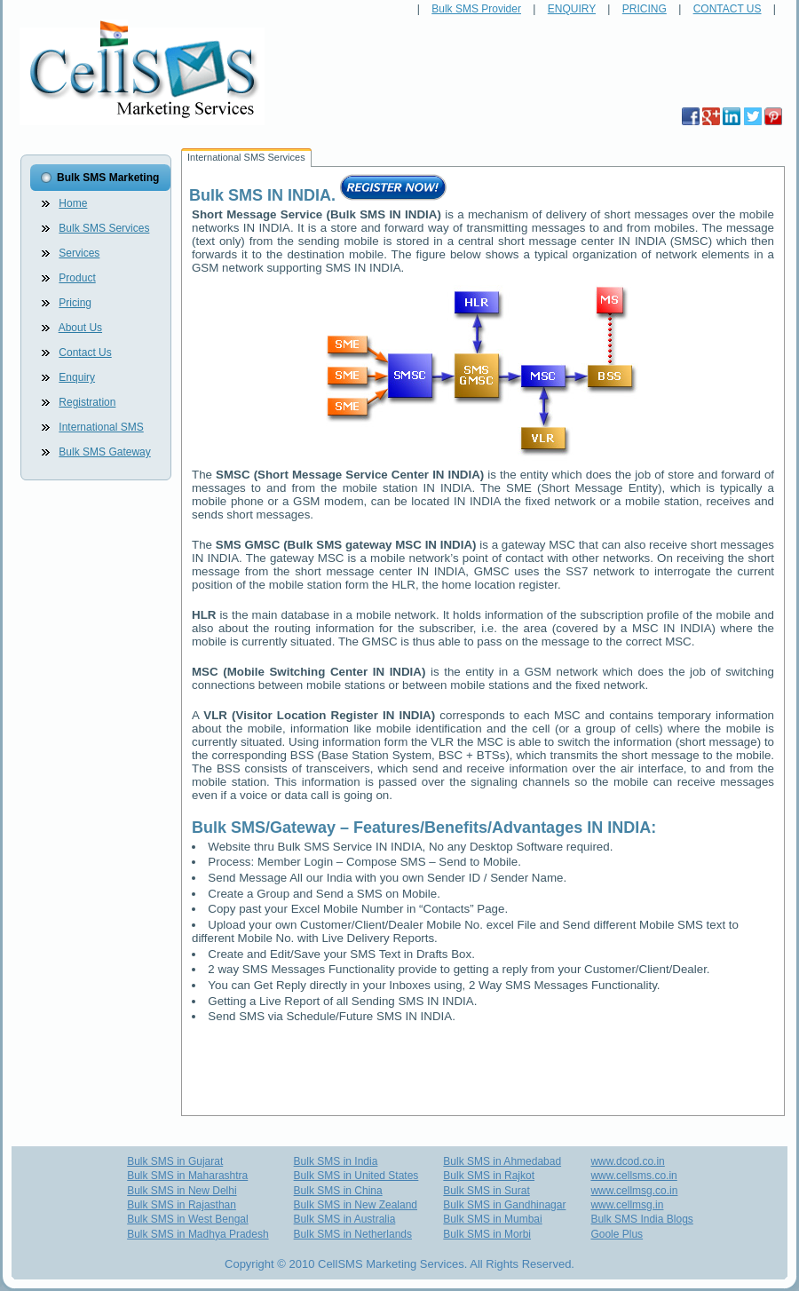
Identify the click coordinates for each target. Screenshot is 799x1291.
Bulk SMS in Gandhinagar (504, 1205)
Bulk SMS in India (336, 1161)
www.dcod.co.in (627, 1161)
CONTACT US (727, 9)
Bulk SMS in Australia (345, 1219)
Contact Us (85, 352)
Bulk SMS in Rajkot (488, 1175)
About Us (80, 327)
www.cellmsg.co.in (633, 1190)
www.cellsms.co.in (633, 1175)
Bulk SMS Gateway (104, 452)
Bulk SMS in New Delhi (181, 1190)
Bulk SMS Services (104, 228)
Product (77, 278)
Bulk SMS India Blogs (641, 1219)
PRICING (644, 9)
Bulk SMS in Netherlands (353, 1234)
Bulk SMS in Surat (486, 1190)
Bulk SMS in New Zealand (355, 1205)
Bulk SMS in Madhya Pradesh (197, 1234)
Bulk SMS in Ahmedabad (502, 1161)
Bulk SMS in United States (356, 1175)
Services (79, 253)
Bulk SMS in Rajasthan (181, 1205)
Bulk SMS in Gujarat (175, 1161)
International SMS (101, 427)
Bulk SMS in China (338, 1190)
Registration (87, 402)
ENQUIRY (572, 9)
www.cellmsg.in (626, 1205)
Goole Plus (616, 1234)
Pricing (75, 303)
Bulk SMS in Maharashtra (187, 1175)
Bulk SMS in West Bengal (188, 1219)
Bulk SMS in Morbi (487, 1234)
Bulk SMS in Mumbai (492, 1219)
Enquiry (77, 377)
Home (73, 203)
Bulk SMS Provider (476, 9)
